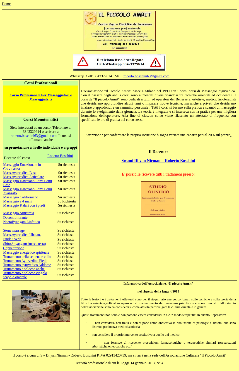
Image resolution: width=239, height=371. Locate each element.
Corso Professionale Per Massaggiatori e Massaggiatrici (41, 97)
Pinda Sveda (12, 239)
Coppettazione (13, 248)
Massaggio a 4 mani (17, 201)
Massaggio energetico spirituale (26, 252)
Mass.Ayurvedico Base (19, 173)
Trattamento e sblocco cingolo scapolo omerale (25, 275)
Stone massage (14, 230)
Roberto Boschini (60, 156)
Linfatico (33, 222)
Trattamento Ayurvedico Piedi (25, 261)
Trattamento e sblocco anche (24, 269)
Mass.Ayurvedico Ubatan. (22, 235)
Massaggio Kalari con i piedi (24, 205)
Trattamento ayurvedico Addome (27, 265)
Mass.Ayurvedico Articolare (23, 177)
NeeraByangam (14, 222)
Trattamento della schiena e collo (27, 257)
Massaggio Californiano (20, 197)
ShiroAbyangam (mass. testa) (24, 244)
